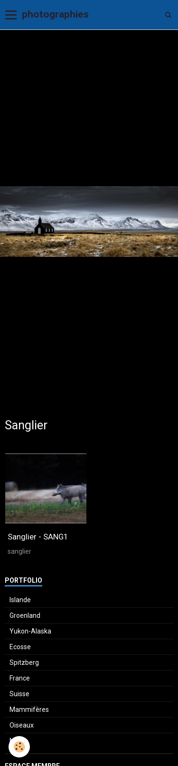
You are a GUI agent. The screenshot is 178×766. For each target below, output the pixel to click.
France (19, 678)
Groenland (24, 615)
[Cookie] (19, 746)
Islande (20, 600)
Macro (18, 741)
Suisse (19, 694)
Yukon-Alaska (30, 631)
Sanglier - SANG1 (38, 536)
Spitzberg (24, 662)
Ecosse (20, 647)
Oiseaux (21, 725)
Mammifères (29, 709)
